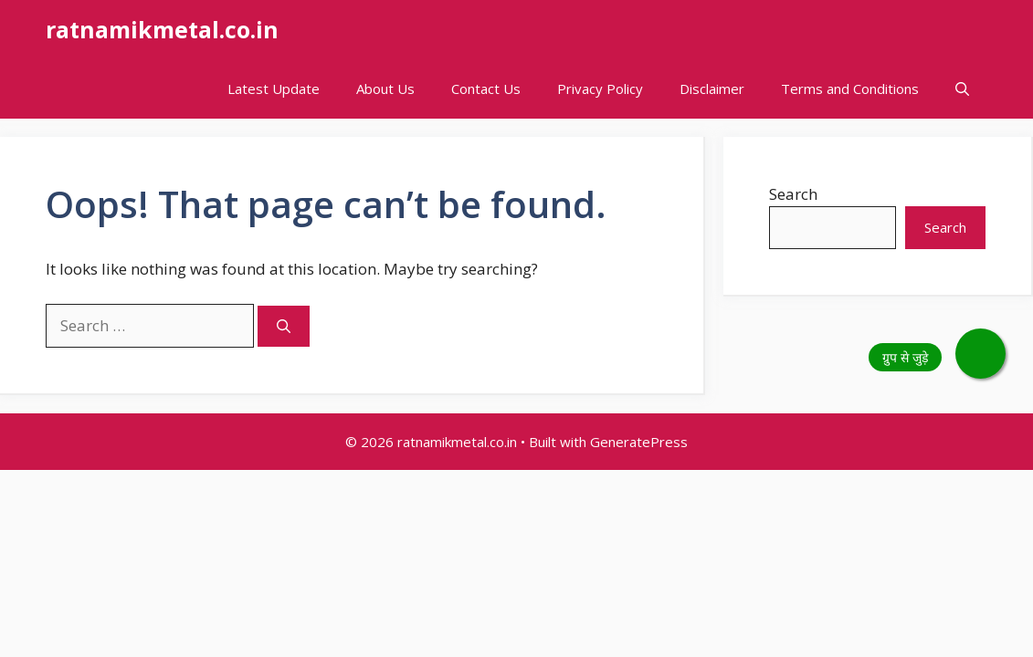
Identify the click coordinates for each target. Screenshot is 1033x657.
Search (793, 193)
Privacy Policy (600, 88)
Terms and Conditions (850, 88)
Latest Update (273, 88)
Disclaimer (712, 88)
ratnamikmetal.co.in (162, 29)
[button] (962, 89)
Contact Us (486, 88)
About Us (385, 88)
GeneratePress (639, 442)
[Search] (284, 326)
